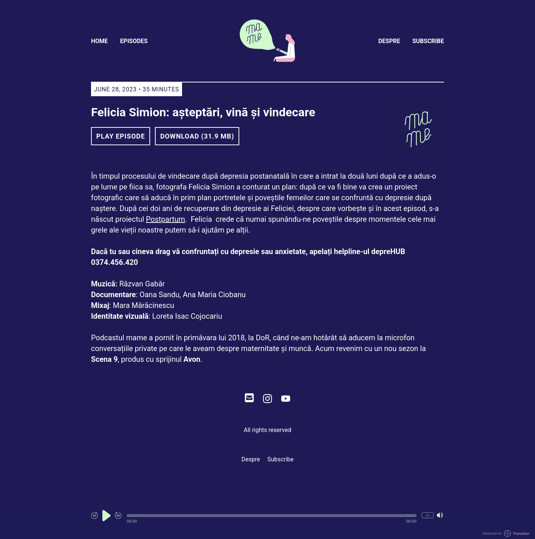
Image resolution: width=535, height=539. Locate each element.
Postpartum (165, 219)
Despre (389, 41)
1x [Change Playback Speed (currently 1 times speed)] (427, 515)
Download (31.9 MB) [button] (197, 136)
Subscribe (428, 41)
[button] (271, 515)
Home (99, 41)
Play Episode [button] (120, 136)
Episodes (133, 41)
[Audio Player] (267, 519)
